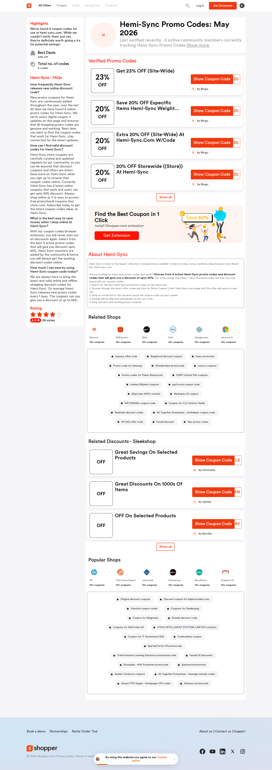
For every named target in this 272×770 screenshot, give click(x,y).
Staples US (227, 580)
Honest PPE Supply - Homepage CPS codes (146, 683)
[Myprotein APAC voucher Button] (144, 394)
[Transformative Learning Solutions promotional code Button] (145, 655)
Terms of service (86, 756)
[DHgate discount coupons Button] (134, 599)
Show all (165, 546)
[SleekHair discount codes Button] (128, 412)
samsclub (147, 580)
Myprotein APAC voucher (145, 394)
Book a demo (36, 731)
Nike (144, 337)
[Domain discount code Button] (183, 618)
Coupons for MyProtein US (128, 627)
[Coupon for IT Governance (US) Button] (144, 637)
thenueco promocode (196, 683)
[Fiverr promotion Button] (204, 356)
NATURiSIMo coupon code (140, 403)
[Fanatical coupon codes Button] (143, 608)
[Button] (200, 5)
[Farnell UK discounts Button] (200, 655)
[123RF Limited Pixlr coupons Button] (190, 375)
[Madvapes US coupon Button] (184, 394)
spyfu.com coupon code (186, 384)
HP (91, 580)
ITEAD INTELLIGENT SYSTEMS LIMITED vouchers (187, 627)
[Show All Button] (165, 547)
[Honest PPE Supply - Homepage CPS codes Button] (144, 683)
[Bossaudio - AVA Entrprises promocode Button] (144, 665)
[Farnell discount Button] (163, 422)
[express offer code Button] (124, 356)
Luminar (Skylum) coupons (144, 384)
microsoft (227, 337)
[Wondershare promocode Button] (168, 366)
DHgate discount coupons (135, 599)
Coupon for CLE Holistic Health (187, 403)
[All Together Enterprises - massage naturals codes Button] (185, 674)
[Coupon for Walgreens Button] (144, 618)
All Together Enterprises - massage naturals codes (186, 674)
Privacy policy (65, 756)
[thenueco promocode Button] (195, 683)
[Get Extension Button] (117, 235)
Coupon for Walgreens (145, 618)
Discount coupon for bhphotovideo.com (186, 599)
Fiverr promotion (205, 356)
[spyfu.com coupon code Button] (184, 384)
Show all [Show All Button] (165, 197)
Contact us (223, 731)
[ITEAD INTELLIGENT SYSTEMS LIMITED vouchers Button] (185, 627)
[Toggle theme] (242, 5)
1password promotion (194, 665)
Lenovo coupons (207, 366)
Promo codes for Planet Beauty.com (142, 375)
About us (205, 731)
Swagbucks (201, 337)
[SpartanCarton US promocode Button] (163, 646)
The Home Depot (126, 580)
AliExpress (122, 337)
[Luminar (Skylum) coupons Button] (143, 384)
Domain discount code (184, 618)
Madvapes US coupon (186, 394)
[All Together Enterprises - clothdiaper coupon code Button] (184, 412)
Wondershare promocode (169, 366)
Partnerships (59, 731)
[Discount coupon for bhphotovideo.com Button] (185, 599)
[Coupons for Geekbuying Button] (183, 608)
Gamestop (174, 580)
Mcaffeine (201, 580)
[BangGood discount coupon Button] (165, 356)
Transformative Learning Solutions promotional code (146, 655)
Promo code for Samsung (127, 366)
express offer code (126, 356)
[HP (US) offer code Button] (130, 422)
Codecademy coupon (189, 636)
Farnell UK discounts (201, 655)
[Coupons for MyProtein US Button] (127, 627)
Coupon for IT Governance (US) (146, 636)
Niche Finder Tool (84, 731)
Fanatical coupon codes (144, 608)
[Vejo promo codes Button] (196, 422)
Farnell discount (165, 422)
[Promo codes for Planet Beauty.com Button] (141, 375)
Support (240, 731)
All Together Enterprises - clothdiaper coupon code (186, 412)
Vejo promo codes (197, 422)
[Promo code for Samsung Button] (126, 366)
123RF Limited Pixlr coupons (192, 375)
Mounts (93, 337)
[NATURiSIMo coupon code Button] (139, 403)
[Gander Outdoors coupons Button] (128, 674)
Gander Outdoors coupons (130, 674)
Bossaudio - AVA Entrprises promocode (146, 665)
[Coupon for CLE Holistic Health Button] (185, 403)
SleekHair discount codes (129, 412)
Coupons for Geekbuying (185, 608)
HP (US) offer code (132, 422)
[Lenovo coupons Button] (206, 366)
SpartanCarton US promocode (165, 646)
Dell (170, 337)
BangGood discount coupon (166, 356)
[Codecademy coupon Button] (188, 637)
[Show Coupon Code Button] (211, 79)
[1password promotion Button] (192, 665)
